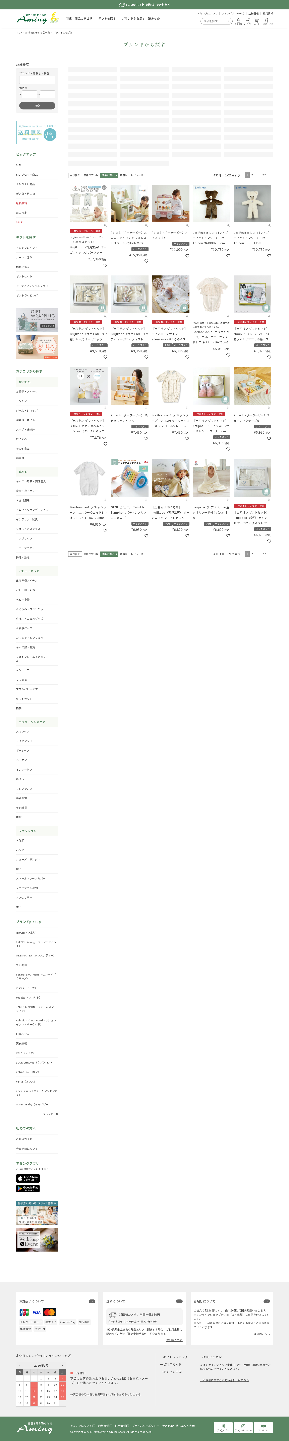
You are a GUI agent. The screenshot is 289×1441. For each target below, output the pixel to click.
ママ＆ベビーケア (27, 689)
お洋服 (20, 840)
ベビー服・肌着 (25, 590)
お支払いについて (31, 1301)
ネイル (20, 779)
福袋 (18, 708)
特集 (69, 18)
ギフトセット (24, 276)
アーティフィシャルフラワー (33, 286)
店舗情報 (253, 13)
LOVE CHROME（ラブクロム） (34, 1062)
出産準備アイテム (27, 580)
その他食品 (23, 448)
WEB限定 (21, 213)
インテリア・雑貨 (27, 519)
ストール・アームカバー (31, 878)
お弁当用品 (23, 500)
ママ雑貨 (21, 680)
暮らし (23, 472)
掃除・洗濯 (23, 557)
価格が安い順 (91, 256)
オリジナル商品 (25, 184)
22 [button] (264, 256)
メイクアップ (24, 741)
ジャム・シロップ (27, 410)
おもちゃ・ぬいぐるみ (29, 638)
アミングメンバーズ (233, 13)
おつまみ (21, 439)
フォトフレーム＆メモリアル (32, 659)
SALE (19, 222)
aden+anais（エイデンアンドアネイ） (37, 1093)
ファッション (27, 831)
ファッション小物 (27, 888)
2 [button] (252, 256)
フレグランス (24, 788)
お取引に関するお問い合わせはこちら (226, 1380)
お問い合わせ (212, 1357)
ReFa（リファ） (26, 1053)
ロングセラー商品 (27, 174)
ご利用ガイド (24, 1139)
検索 (37, 105)
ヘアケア (21, 760)
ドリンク (21, 401)
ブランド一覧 (50, 1113)
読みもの (154, 18)
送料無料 (21, 203)
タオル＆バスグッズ (28, 529)
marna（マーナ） (27, 988)
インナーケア (24, 769)
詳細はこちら (174, 1340)
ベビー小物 (23, 599)
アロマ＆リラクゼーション (32, 510)
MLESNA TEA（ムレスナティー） (36, 955)
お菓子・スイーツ (27, 391)
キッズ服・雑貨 (25, 647)
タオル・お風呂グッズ (29, 618)
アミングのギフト (27, 248)
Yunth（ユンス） (26, 1081)
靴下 (18, 907)
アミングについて (207, 13)
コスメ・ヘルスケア (32, 722)
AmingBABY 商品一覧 (37, 32)
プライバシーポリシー (145, 1426)
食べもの (25, 382)
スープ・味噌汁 (25, 429)
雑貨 (18, 817)
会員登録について (27, 1149)
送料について (115, 1301)
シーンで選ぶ (24, 257)
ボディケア (23, 750)
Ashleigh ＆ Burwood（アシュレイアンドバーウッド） (36, 1022)
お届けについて (205, 1301)
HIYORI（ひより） (27, 932)
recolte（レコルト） (29, 997)
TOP (19, 32)
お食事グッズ (24, 628)
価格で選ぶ (23, 267)
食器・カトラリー (27, 491)
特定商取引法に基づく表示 (178, 1426)
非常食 (20, 458)
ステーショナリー (27, 548)
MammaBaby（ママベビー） (33, 1104)
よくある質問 (172, 1372)
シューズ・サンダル (28, 859)
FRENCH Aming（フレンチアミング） (36, 944)
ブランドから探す (133, 18)
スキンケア (23, 731)
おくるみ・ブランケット (31, 609)
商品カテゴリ (83, 18)
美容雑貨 (21, 808)
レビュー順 (137, 256)
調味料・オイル (25, 420)
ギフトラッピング (27, 295)
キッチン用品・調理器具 (31, 481)
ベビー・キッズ (29, 571)
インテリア (23, 670)
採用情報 (268, 13)
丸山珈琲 (21, 965)
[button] (270, 257)
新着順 (124, 256)
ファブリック (24, 538)
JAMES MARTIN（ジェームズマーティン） (36, 1009)
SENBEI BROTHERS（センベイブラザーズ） (36, 976)
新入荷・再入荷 (25, 193)
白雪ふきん (23, 1034)
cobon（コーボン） (28, 1072)
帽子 (18, 869)
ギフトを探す (107, 18)
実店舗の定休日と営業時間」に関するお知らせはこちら (107, 1394)
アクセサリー (24, 897)
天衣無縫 (21, 1043)
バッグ (20, 850)
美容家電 (21, 798)
